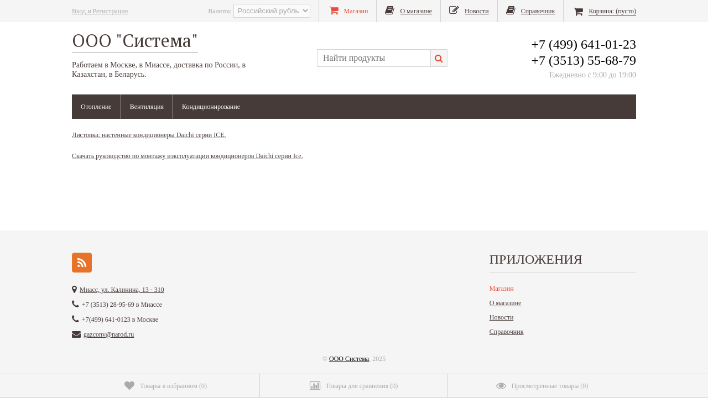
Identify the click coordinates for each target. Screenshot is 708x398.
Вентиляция (147, 107)
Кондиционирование (211, 107)
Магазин (502, 288)
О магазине (506, 303)
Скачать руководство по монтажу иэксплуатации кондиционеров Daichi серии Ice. (187, 156)
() (165, 386)
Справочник (507, 332)
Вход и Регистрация (100, 11)
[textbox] (373, 58)
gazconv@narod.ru (109, 334)
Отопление (96, 107)
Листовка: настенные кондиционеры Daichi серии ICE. (149, 135)
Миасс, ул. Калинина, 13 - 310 (122, 290)
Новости (502, 317)
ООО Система (349, 359)
